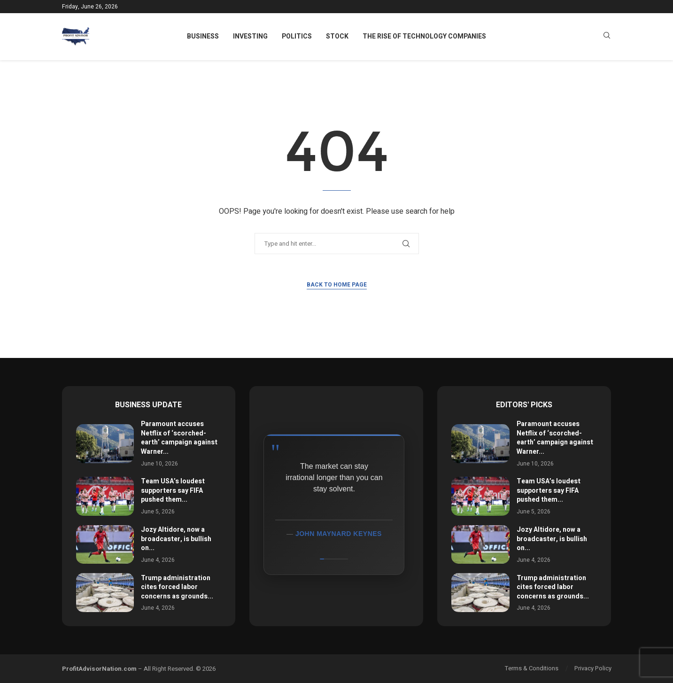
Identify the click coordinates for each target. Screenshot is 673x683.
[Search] (606, 37)
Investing (250, 36)
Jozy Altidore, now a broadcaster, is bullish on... (176, 539)
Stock (337, 36)
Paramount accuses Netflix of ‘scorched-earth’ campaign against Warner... (179, 438)
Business (203, 36)
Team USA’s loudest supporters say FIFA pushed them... (173, 490)
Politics (297, 36)
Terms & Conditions (531, 668)
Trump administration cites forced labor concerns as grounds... (177, 587)
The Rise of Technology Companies (424, 36)
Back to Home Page (337, 284)
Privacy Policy (592, 668)
